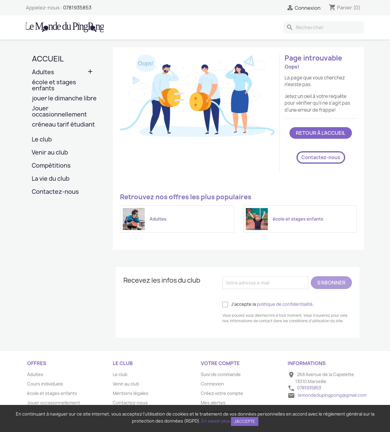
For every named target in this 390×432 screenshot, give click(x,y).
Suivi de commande (221, 374)
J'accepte (244, 421)
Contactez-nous (55, 192)
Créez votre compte (222, 393)
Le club (42, 139)
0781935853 (77, 7)
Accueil (48, 59)
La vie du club (50, 179)
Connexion (212, 384)
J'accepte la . (268, 304)
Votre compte (220, 363)
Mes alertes (213, 403)
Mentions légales (130, 393)
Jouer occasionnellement (59, 111)
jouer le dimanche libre (64, 98)
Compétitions (51, 165)
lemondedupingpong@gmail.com (332, 395)
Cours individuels (45, 384)
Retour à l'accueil (321, 133)
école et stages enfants (54, 85)
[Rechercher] (324, 27)
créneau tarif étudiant (63, 124)
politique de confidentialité (285, 304)
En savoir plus (215, 421)
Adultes (43, 72)
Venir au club (50, 152)
